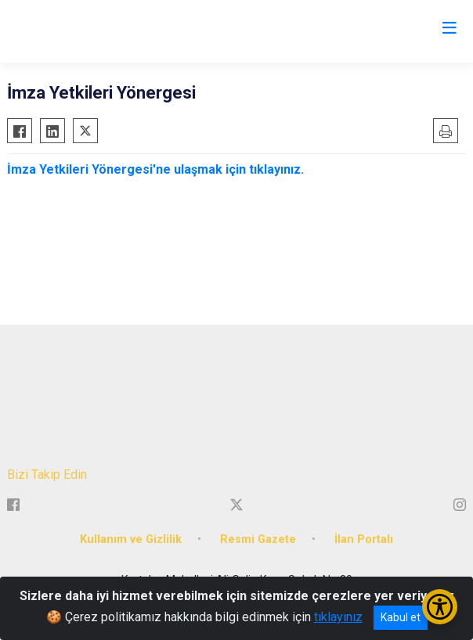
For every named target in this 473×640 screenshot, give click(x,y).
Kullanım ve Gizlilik (131, 539)
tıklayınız (338, 616)
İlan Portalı (363, 539)
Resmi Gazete (258, 539)
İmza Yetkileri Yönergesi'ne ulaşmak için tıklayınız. (155, 169)
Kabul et (401, 617)
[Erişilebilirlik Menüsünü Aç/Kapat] (439, 606)
